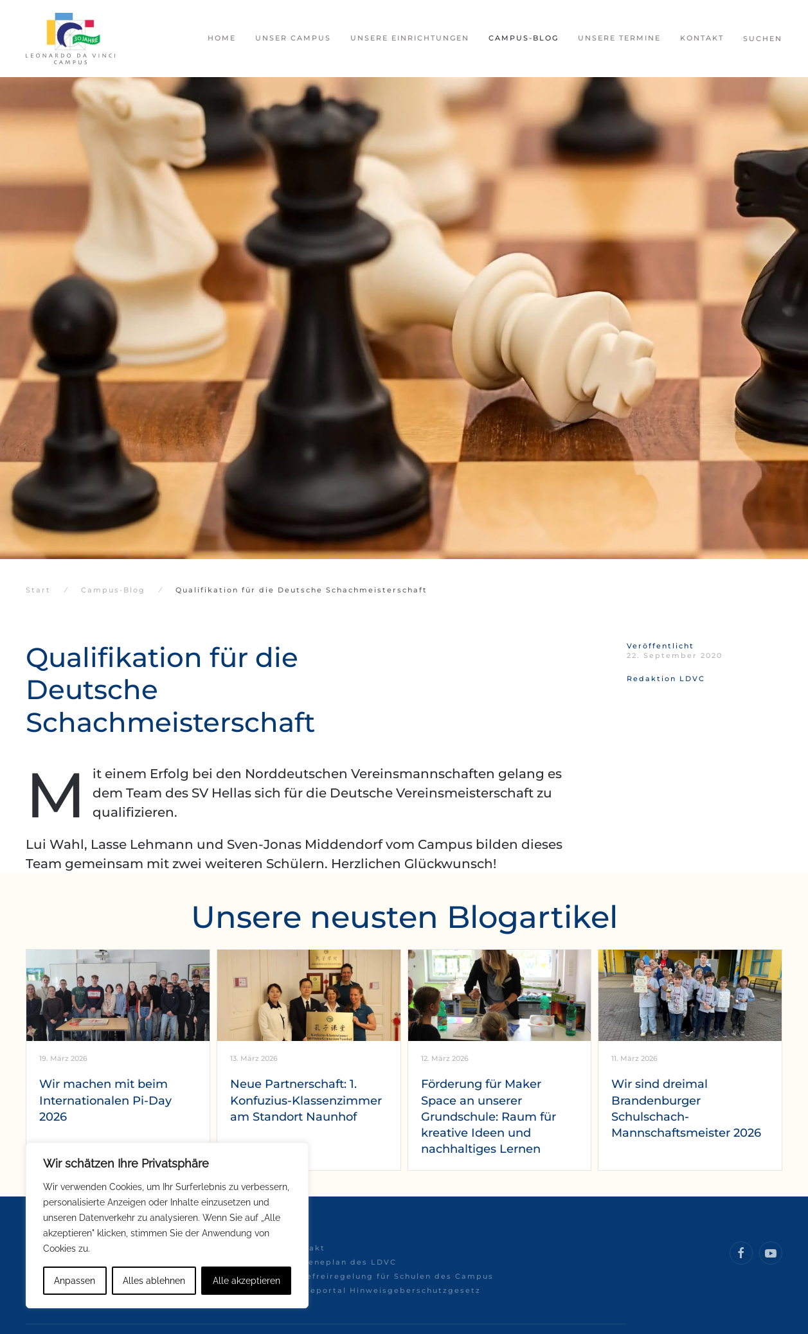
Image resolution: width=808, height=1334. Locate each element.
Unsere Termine (619, 37)
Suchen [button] (762, 38)
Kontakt (306, 1247)
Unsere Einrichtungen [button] (409, 37)
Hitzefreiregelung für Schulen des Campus (390, 1276)
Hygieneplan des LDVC (342, 1262)
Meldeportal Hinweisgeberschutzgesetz (384, 1290)
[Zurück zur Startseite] (70, 38)
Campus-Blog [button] (524, 37)
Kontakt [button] (702, 37)
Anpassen (74, 1281)
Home (222, 37)
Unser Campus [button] (293, 37)
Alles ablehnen (154, 1281)
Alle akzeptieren (246, 1281)
